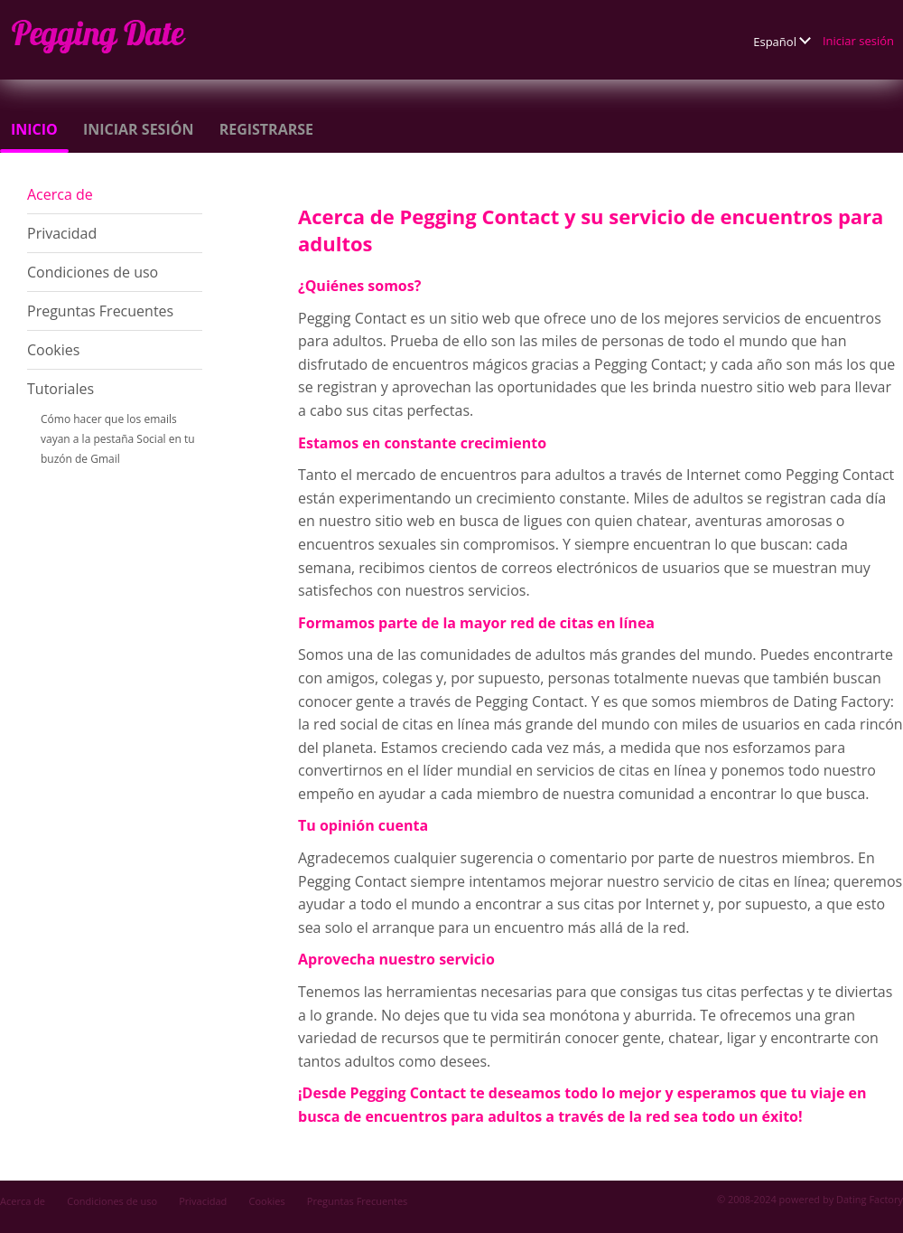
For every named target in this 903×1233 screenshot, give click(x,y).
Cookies (53, 350)
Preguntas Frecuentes (100, 311)
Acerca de (60, 194)
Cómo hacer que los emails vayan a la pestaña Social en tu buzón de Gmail (118, 438)
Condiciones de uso (92, 272)
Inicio (34, 129)
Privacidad (62, 233)
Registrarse (266, 129)
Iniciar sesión (858, 41)
